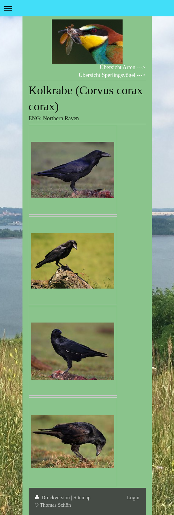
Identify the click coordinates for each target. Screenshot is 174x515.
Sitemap (82, 497)
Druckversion (53, 497)
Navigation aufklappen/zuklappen (87, 8)
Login (133, 497)
